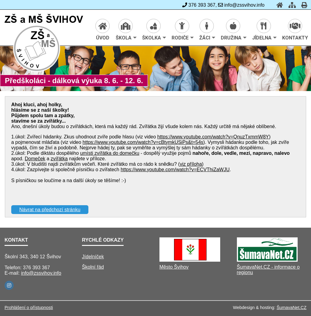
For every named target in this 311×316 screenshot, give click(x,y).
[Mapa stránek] (290, 5)
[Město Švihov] (189, 260)
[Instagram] (9, 285)
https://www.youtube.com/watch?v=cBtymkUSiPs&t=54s (143, 142)
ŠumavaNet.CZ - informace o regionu (268, 269)
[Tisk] (302, 5)
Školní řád (93, 267)
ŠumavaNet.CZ (291, 307)
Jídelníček (93, 256)
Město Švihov (174, 267)
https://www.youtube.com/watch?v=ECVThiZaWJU (175, 169)
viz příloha (191, 164)
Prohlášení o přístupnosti (29, 307)
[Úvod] (278, 5)
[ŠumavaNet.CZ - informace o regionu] (267, 260)
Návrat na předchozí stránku (49, 209)
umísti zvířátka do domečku (109, 153)
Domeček (35, 158)
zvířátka (59, 158)
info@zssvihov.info (41, 273)
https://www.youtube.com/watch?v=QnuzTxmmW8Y (213, 136)
